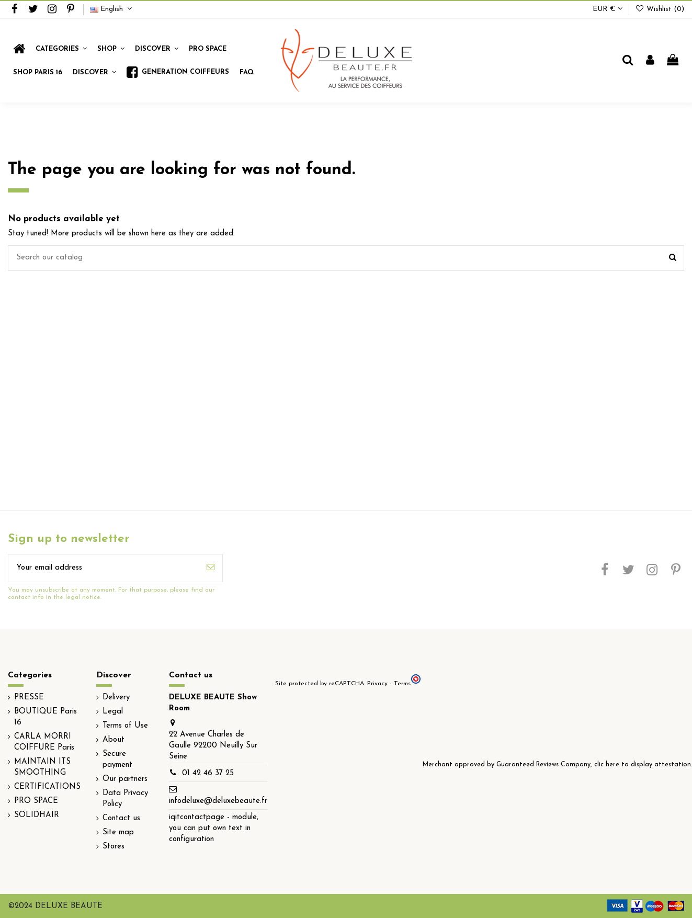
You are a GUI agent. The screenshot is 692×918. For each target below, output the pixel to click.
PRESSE (29, 697)
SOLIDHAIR (36, 815)
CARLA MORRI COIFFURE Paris (44, 742)
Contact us (121, 818)
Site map (118, 832)
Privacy (377, 684)
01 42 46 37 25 (208, 773)
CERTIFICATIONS (47, 787)
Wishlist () (659, 9)
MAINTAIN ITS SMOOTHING (42, 767)
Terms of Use (125, 726)
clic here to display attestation (642, 765)
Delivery (116, 697)
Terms (402, 684)
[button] (111, 49)
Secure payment (117, 759)
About (113, 740)
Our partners (125, 779)
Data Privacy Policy (125, 798)
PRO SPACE (36, 801)
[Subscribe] (210, 568)
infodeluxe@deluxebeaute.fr (218, 801)
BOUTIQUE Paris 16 (45, 717)
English (112, 9)
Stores (113, 847)
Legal (113, 712)
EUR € (607, 9)
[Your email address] (103, 568)
